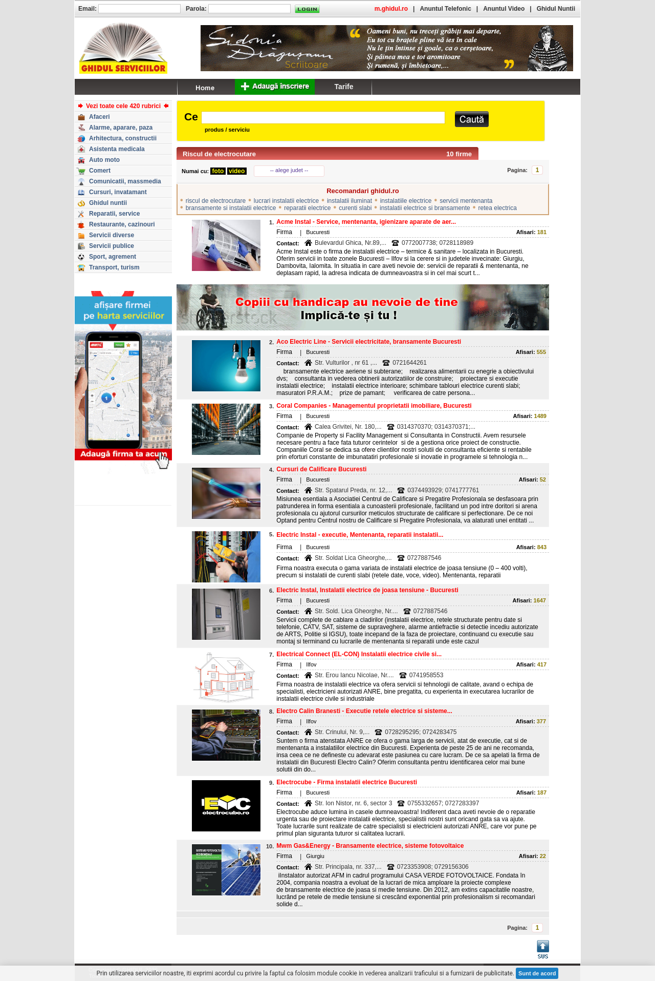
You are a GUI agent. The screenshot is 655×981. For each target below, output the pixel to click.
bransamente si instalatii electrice (231, 208)
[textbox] (323, 117)
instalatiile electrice (406, 200)
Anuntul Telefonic (445, 8)
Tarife (343, 86)
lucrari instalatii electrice (286, 200)
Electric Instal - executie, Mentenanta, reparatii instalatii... (359, 534)
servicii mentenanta (466, 200)
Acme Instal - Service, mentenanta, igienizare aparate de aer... (366, 221)
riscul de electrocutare (216, 200)
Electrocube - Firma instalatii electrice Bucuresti (346, 782)
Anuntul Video (504, 8)
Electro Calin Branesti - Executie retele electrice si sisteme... (364, 711)
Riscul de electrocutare (219, 154)
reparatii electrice (307, 208)
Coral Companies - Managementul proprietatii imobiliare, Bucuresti (373, 405)
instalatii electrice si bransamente (425, 208)
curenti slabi (355, 208)
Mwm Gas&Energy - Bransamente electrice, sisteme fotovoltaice (370, 845)
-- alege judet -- (289, 170)
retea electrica (497, 208)
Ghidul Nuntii (556, 8)
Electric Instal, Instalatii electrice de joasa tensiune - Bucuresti (367, 590)
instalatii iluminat (349, 200)
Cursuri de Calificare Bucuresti (321, 469)
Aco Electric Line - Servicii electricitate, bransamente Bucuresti (368, 341)
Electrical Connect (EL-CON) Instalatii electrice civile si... (359, 654)
